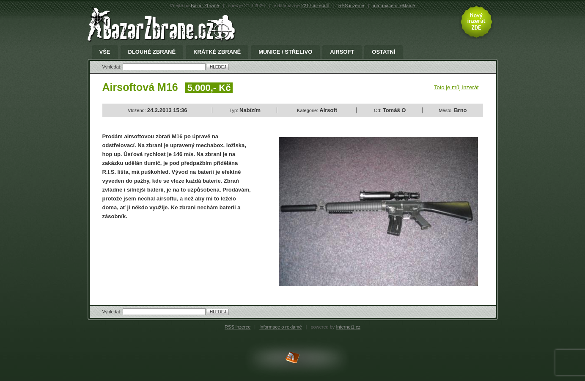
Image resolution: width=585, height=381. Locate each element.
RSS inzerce (351, 5)
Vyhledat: (112, 66)
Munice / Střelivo (285, 52)
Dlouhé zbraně (152, 52)
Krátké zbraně (217, 52)
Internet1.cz (348, 326)
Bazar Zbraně (205, 5)
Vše (105, 52)
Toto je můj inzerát (456, 87)
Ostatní (383, 52)
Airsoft (342, 52)
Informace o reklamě (280, 326)
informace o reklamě (394, 5)
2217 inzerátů (315, 5)
